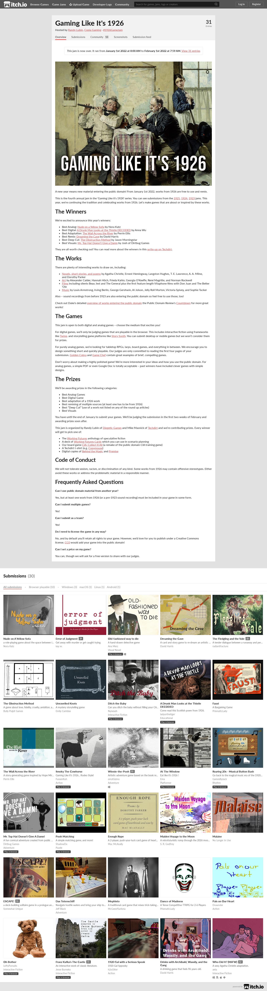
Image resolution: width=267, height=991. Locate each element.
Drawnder (218, 905)
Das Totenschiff (65, 901)
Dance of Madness (171, 901)
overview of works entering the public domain (114, 303)
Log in (241, 4)
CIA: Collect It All (92, 445)
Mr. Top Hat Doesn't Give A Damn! (24, 836)
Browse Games (39, 4)
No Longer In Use (222, 840)
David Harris (166, 646)
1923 (192, 198)
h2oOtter (113, 969)
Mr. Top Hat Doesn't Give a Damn (98, 243)
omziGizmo (114, 779)
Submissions (79, 37)
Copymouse (95, 448)
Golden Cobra (78, 355)
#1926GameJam (113, 29)
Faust (216, 703)
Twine (63, 336)
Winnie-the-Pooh (118, 771)
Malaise (217, 836)
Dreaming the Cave (87, 236)
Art (64, 280)
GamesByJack (220, 779)
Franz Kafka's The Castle (70, 962)
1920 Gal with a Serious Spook (126, 962)
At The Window (170, 771)
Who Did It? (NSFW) (225, 962)
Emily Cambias (63, 711)
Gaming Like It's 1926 (89, 23)
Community (122, 4)
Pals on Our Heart (223, 901)
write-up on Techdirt (159, 249)
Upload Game (79, 4)
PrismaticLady (220, 711)
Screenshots (123, 37)
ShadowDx (61, 844)
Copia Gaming (92, 29)
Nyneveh (112, 711)
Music (65, 290)
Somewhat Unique (13, 909)
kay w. (59, 646)
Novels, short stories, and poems (81, 273)
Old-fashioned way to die (123, 638)
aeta (215, 969)
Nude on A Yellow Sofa (17, 638)
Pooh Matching (65, 836)
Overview (61, 37)
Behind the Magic (92, 451)
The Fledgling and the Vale (229, 638)
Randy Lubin (75, 29)
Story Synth (119, 336)
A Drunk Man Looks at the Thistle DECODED (104, 230)
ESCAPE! (8, 901)
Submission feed (146, 37)
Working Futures (77, 438)
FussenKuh (61, 779)
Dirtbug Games (11, 844)
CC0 (67, 542)
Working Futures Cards (87, 441)
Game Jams (59, 4)
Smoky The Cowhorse (69, 771)
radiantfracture (220, 646)
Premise (113, 451)
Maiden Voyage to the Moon (177, 836)
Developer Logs (102, 4)
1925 (177, 198)
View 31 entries (191, 51)
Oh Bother (9, 962)
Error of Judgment (67, 638)
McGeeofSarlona (116, 909)
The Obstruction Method (96, 239)
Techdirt (153, 428)
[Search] (216, 4)
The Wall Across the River (98, 233)
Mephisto (114, 901)
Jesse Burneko (63, 969)
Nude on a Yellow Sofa (90, 227)
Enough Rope (116, 836)
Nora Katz (8, 646)
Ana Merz (113, 646)
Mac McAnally (115, 844)
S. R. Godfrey (167, 844)
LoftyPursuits (10, 965)
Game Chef (99, 355)
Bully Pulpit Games (13, 711)
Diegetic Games (112, 428)
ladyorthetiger (167, 714)
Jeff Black (61, 909)
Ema (162, 779)
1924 (184, 198)
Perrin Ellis (8, 779)
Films (65, 283)
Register (256, 4)
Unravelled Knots (66, 703)
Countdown (183, 303)
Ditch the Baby (117, 703)
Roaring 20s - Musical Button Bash (233, 771)
